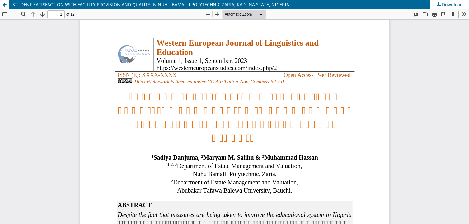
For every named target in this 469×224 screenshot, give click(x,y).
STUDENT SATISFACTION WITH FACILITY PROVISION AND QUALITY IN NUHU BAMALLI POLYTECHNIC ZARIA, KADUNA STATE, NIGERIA (150, 4)
